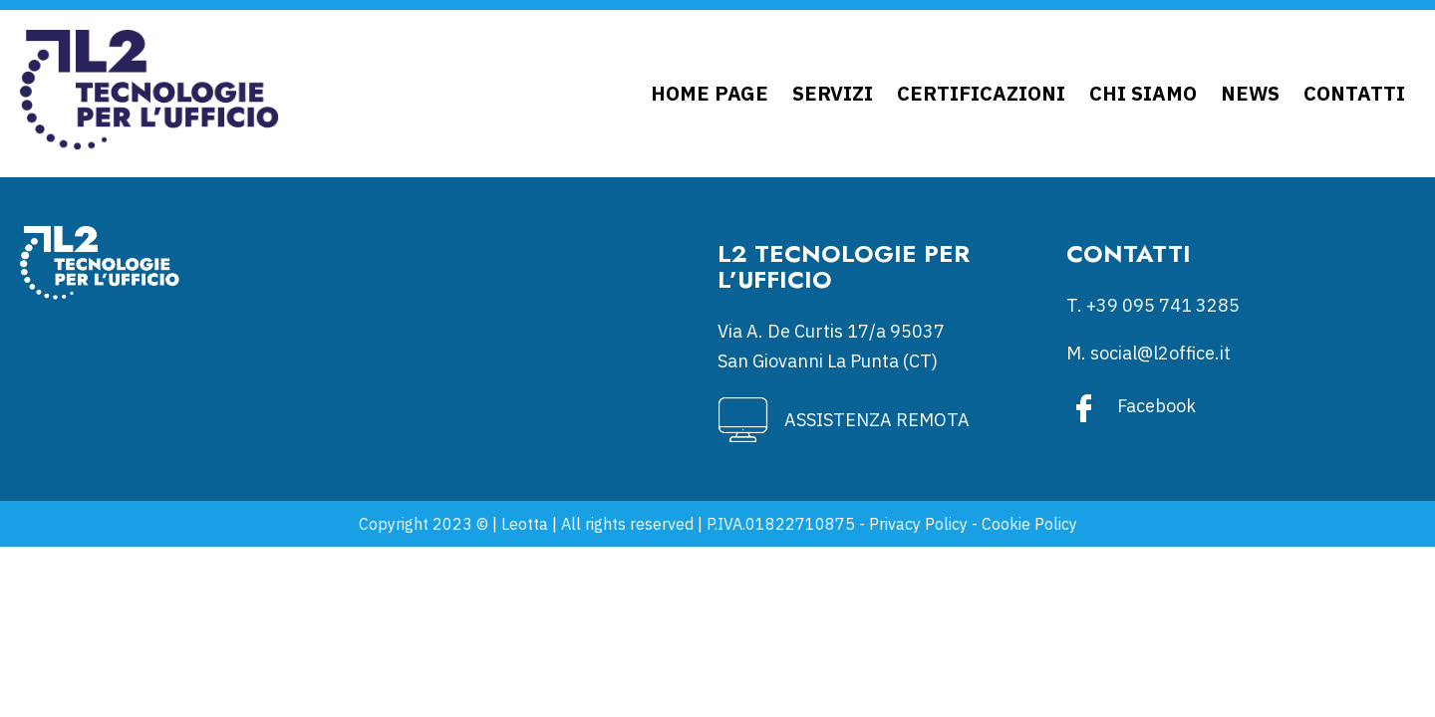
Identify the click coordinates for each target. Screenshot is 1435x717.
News (1250, 93)
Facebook (1156, 405)
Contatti (1354, 93)
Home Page (709, 93)
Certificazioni (981, 93)
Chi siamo (1143, 93)
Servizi (832, 93)
